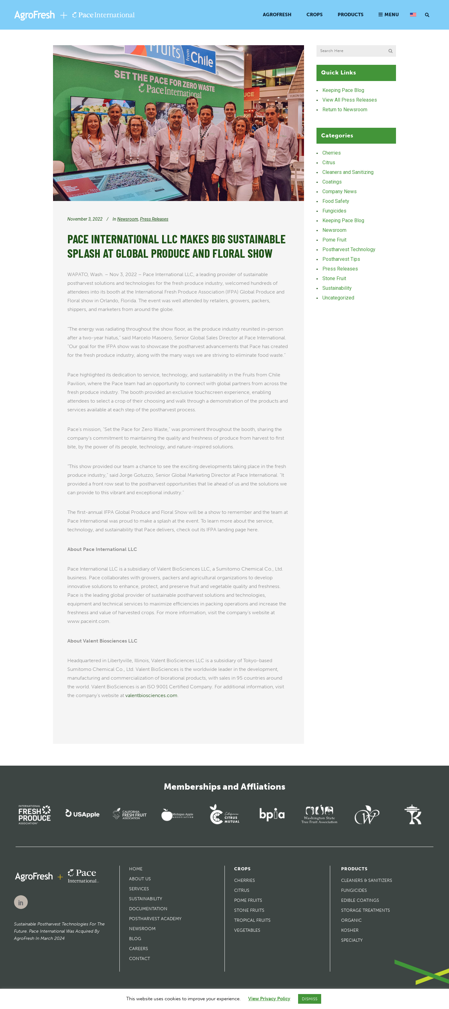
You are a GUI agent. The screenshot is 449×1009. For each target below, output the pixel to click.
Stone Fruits (249, 910)
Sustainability (337, 288)
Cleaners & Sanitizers (366, 880)
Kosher (350, 930)
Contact (139, 958)
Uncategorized (338, 298)
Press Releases (154, 219)
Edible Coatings (360, 900)
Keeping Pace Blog (343, 90)
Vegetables (247, 930)
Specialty (352, 940)
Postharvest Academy (155, 918)
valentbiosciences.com (151, 695)
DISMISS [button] (309, 999)
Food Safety (335, 201)
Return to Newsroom (344, 109)
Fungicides (334, 211)
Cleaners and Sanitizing (348, 172)
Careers (138, 948)
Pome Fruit (334, 240)
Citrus (328, 162)
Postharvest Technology (348, 249)
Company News (339, 191)
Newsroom (127, 219)
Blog (135, 938)
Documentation (148, 908)
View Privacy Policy (269, 999)
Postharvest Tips (341, 259)
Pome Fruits (248, 900)
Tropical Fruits (252, 920)
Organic (351, 920)
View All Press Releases (349, 100)
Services (139, 889)
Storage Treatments (365, 910)
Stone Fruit (334, 278)
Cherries (331, 153)
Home (135, 869)
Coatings (332, 182)
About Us (140, 879)
